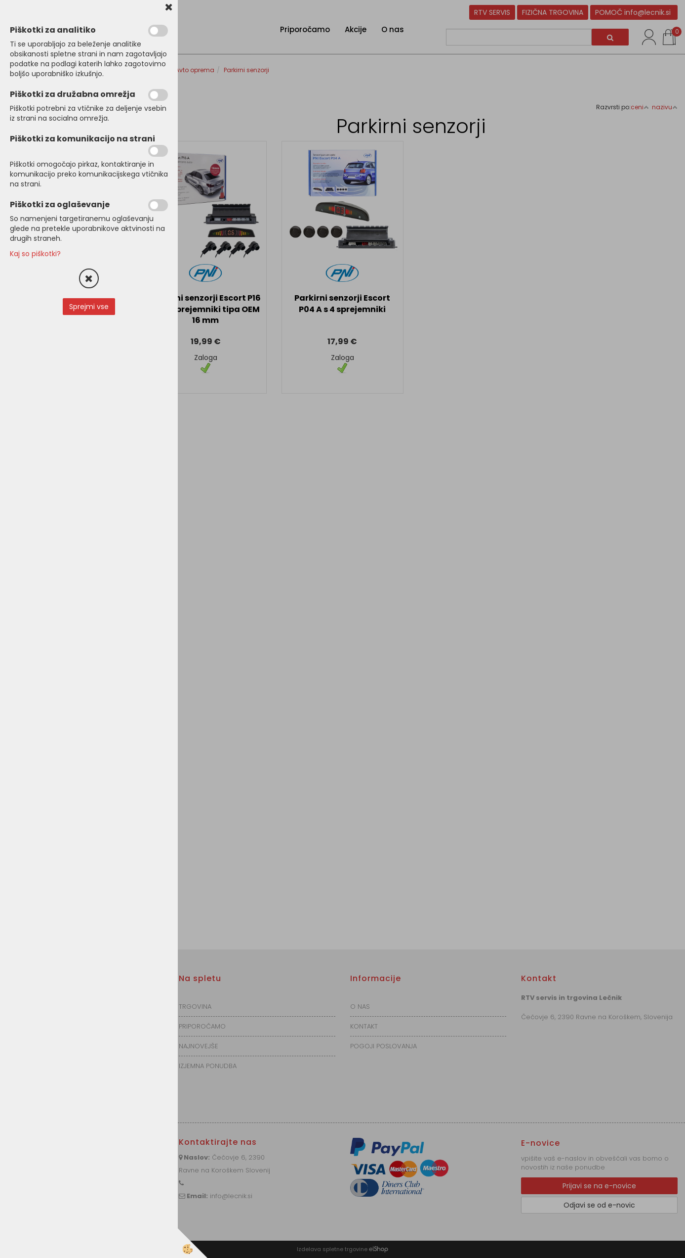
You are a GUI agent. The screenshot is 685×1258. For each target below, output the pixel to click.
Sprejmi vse (89, 307)
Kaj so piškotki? (35, 254)
